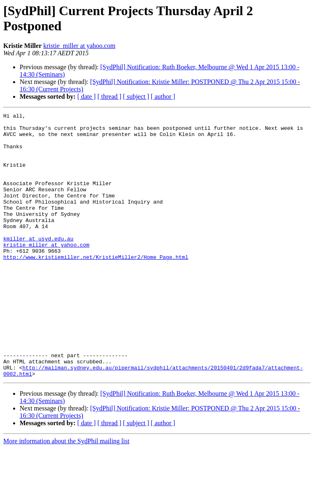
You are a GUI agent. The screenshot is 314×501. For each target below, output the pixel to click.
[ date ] (86, 96)
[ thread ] (109, 96)
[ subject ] (136, 96)
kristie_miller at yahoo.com (79, 45)
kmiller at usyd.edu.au (38, 264)
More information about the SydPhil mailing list (66, 493)
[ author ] (163, 96)
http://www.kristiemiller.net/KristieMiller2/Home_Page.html (95, 286)
